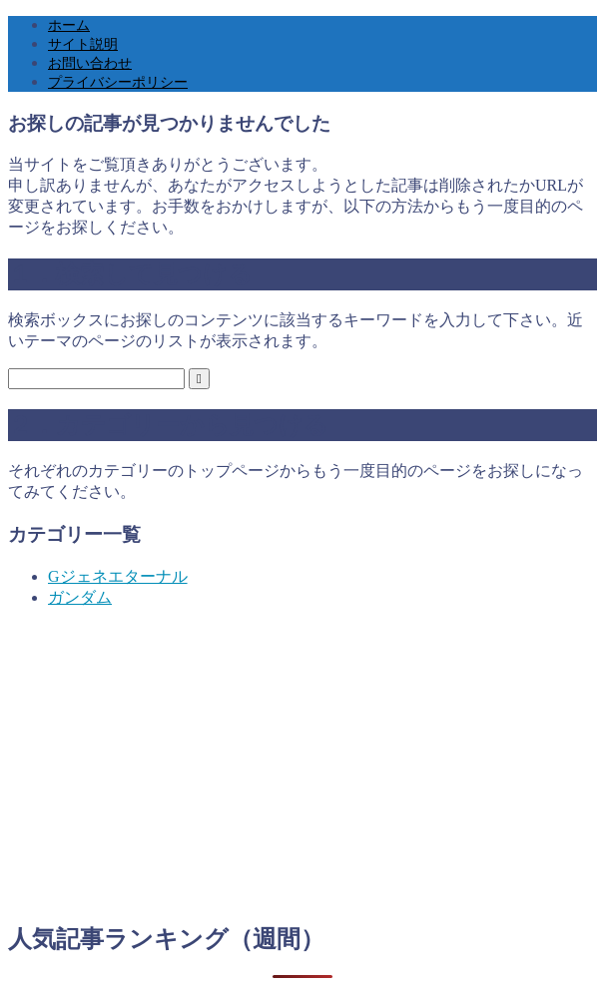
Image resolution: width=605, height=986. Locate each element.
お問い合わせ (90, 63)
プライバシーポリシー (118, 82)
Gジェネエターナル (118, 576)
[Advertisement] (302, 764)
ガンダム (80, 597)
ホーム (69, 25)
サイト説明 (83, 44)
